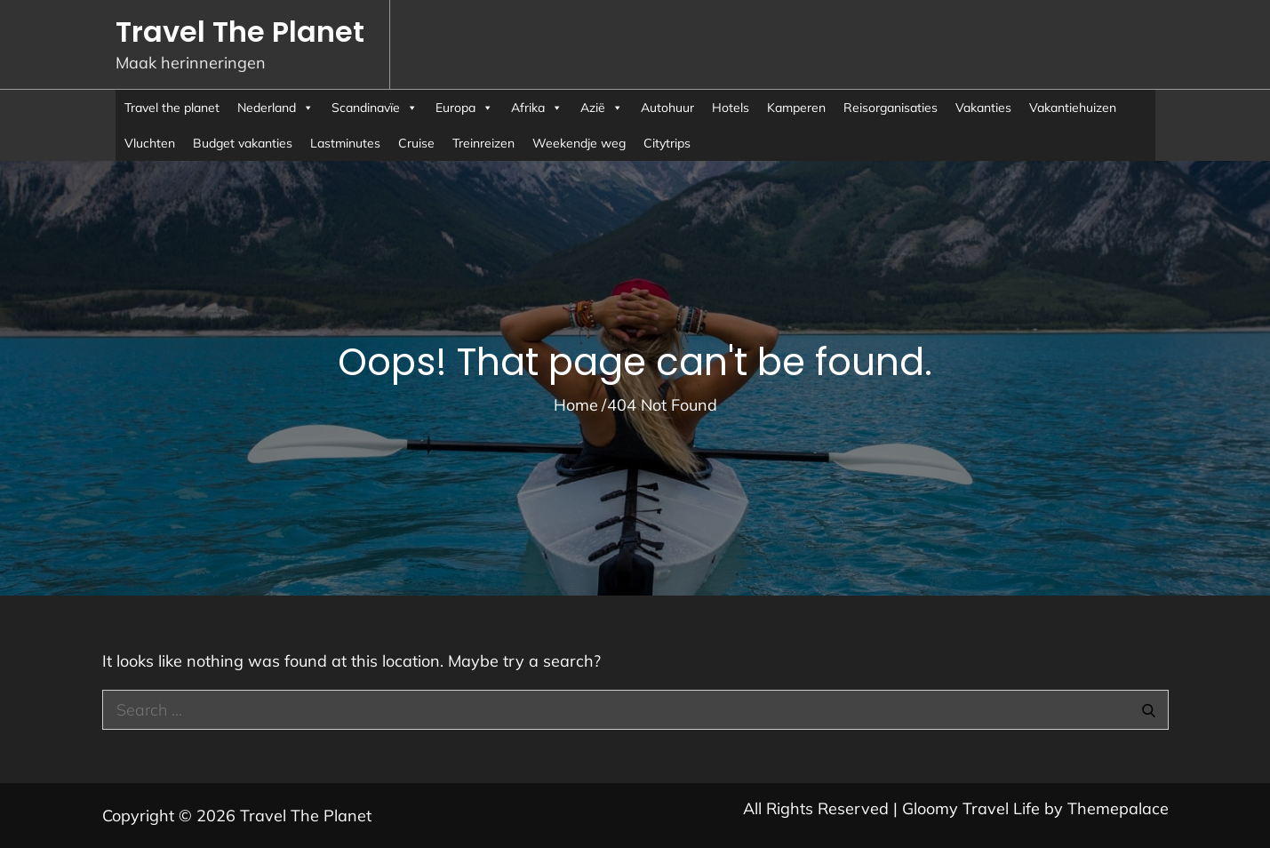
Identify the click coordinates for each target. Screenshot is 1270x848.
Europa (464, 107)
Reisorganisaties (890, 108)
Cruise (416, 143)
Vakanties (983, 108)
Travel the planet (172, 108)
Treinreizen (483, 143)
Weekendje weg (579, 143)
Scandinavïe (374, 107)
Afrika (537, 107)
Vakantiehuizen (1072, 108)
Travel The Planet (240, 32)
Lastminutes (345, 143)
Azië (601, 107)
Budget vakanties (242, 143)
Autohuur (667, 108)
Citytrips (667, 143)
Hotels (730, 108)
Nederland (275, 107)
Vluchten (149, 143)
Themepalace (1118, 808)
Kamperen (796, 108)
